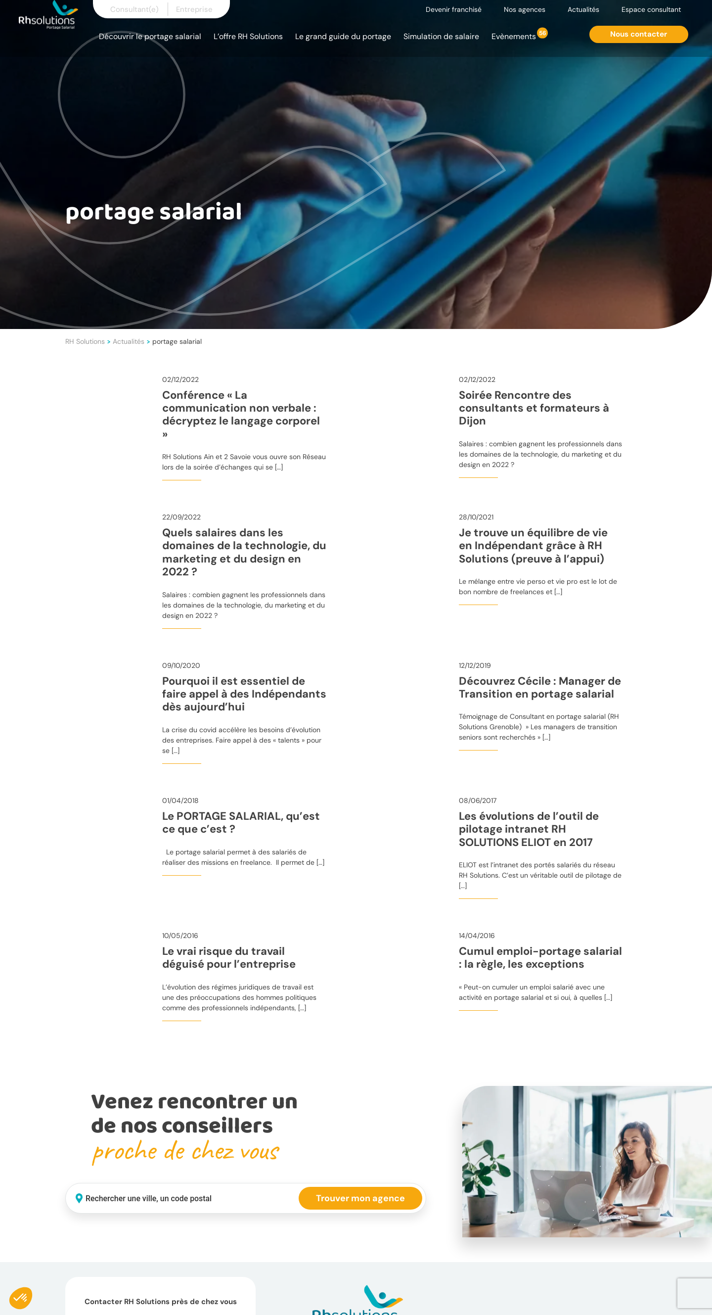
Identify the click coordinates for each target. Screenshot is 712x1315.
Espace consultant (651, 9)
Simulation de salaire (441, 36)
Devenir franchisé (454, 9)
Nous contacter (638, 34)
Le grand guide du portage (343, 36)
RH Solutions (85, 341)
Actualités (583, 9)
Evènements (513, 36)
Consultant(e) (134, 9)
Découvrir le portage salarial (150, 36)
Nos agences (524, 9)
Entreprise (194, 9)
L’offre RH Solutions (248, 36)
